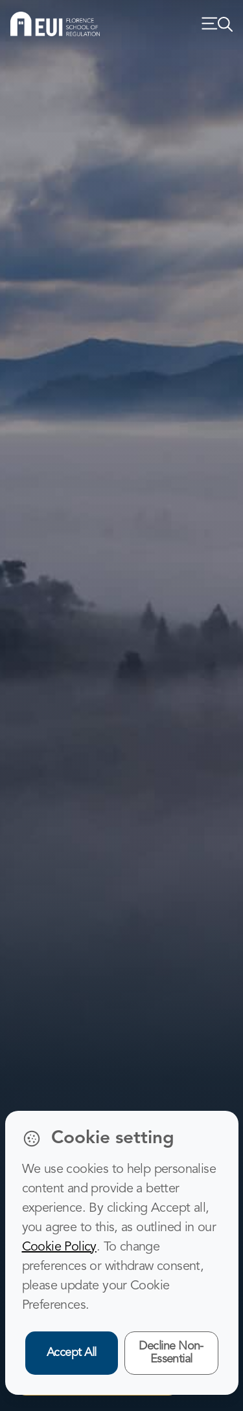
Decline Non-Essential (171, 1353)
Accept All (72, 1353)
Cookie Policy (59, 1247)
